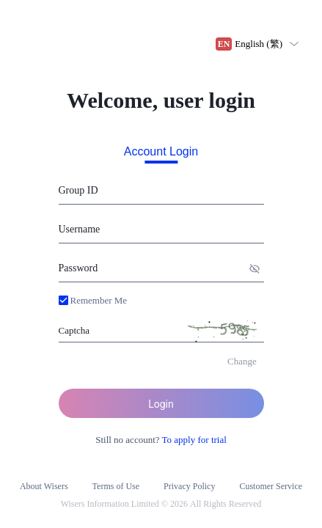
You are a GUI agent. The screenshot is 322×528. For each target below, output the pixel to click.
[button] (93, 300)
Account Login (161, 152)
